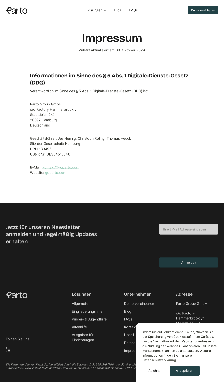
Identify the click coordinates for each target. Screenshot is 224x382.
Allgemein (80, 308)
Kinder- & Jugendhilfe (89, 324)
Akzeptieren (185, 371)
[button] (94, 10)
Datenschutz (134, 348)
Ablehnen (155, 371)
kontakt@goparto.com (60, 167)
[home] (42, 10)
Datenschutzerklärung (159, 360)
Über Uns (131, 340)
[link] (34, 300)
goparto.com (55, 172)
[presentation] (189, 250)
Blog (117, 10)
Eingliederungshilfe (87, 316)
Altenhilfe (79, 332)
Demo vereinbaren (139, 308)
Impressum (133, 356)
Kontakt (130, 332)
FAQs (133, 10)
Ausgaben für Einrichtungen (83, 342)
